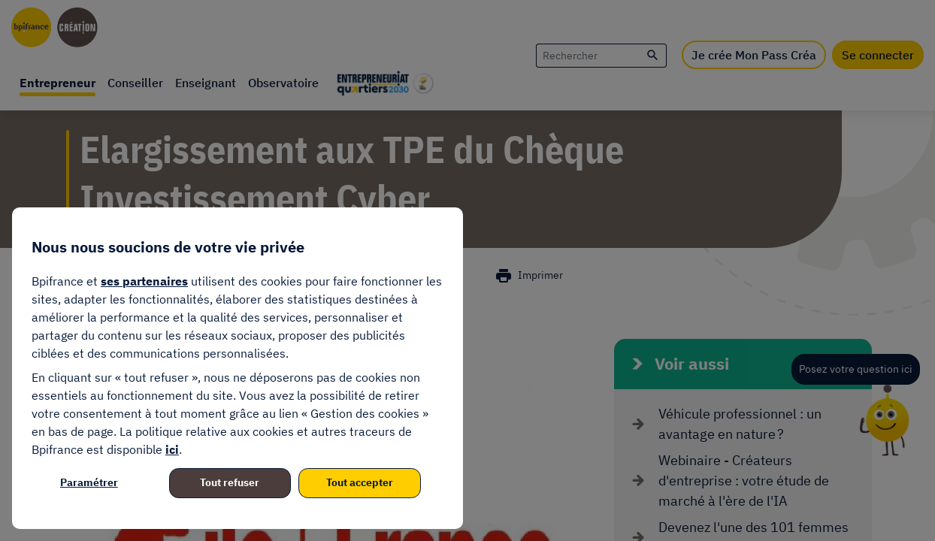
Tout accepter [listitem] (359, 482)
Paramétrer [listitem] (89, 482)
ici (172, 449)
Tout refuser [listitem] (229, 482)
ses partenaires (144, 281)
